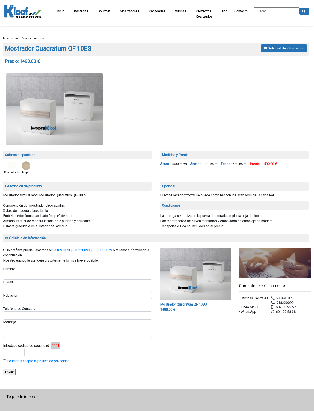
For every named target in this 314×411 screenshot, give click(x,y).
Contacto (241, 11)
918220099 (81, 250)
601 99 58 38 (283, 312)
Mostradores (129, 11)
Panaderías (157, 11)
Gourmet (104, 11)
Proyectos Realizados (204, 13)
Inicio (60, 11)
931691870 (61, 250)
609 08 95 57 (283, 307)
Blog (224, 11)
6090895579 (102, 250)
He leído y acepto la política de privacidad (37, 361)
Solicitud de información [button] (284, 48)
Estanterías (79, 11)
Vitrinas (180, 11)
